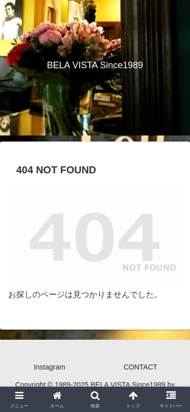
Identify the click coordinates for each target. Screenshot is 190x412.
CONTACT (141, 367)
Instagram (49, 367)
